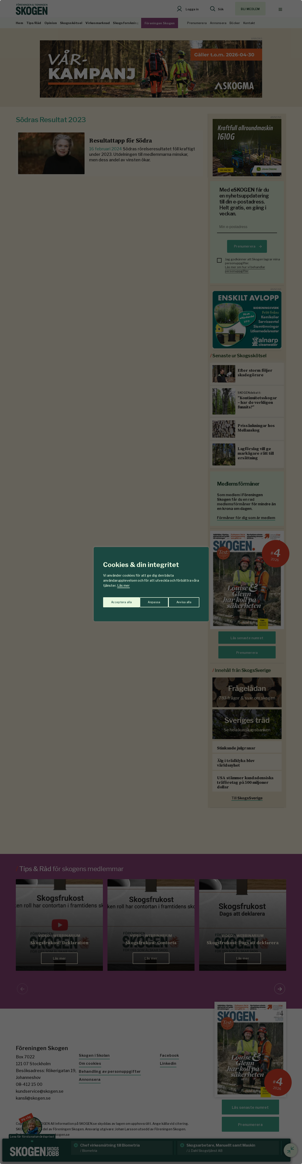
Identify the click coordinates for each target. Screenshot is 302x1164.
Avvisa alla (146, 600)
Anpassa (116, 600)
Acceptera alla (181, 600)
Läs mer (123, 585)
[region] (151, 582)
